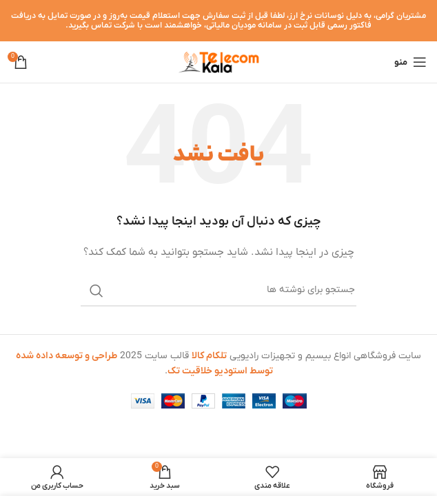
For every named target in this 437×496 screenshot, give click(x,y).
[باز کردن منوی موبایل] (410, 62)
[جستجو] (218, 291)
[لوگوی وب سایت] (218, 61)
